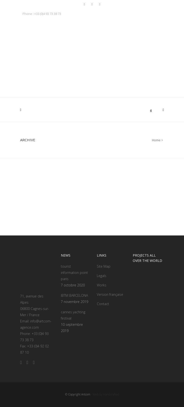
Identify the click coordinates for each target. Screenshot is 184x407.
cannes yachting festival (73, 315)
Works (101, 285)
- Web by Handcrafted (104, 394)
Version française (110, 294)
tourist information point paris (74, 272)
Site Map (103, 266)
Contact (103, 304)
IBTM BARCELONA (74, 295)
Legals (101, 275)
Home (156, 140)
